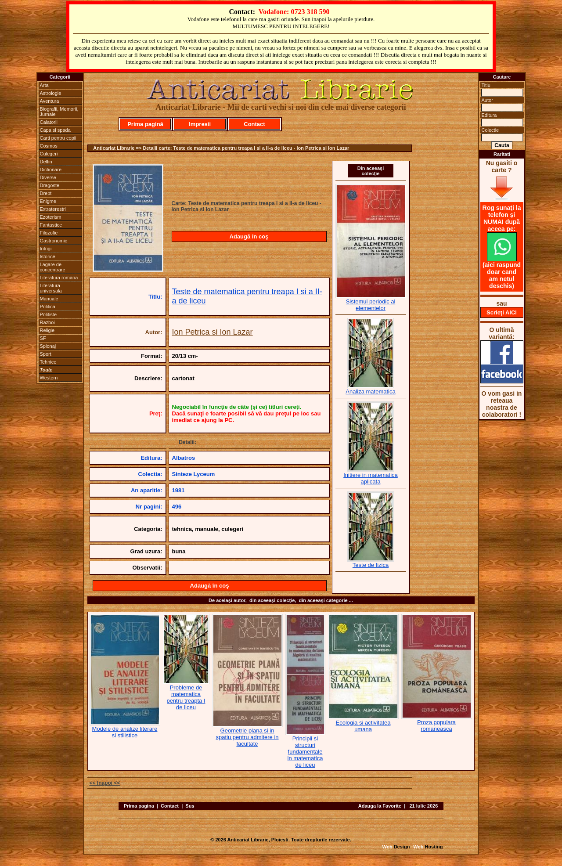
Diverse (48, 177)
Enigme (48, 201)
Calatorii (49, 122)
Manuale (49, 298)
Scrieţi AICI (501, 312)
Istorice (47, 256)
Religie (47, 330)
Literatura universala (51, 288)
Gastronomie (54, 240)
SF (43, 338)
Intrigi (46, 248)
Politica (47, 306)
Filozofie (49, 232)
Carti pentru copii (58, 138)
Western (49, 377)
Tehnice (48, 361)
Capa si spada (55, 130)
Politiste (48, 314)
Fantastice (51, 224)
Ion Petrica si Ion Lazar (212, 332)
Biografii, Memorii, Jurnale (59, 111)
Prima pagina (139, 805)
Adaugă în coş (249, 236)
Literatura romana (59, 277)
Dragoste (50, 185)
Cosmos (49, 145)
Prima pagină (145, 124)
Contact (254, 124)
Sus (189, 805)
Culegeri (49, 153)
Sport (45, 354)
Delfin (46, 161)
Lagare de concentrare (52, 267)
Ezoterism (50, 217)
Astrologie (50, 93)
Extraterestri (53, 209)
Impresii (200, 124)
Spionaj (48, 346)
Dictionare (51, 169)
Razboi (47, 322)
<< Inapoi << (105, 783)
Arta (44, 85)
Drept (46, 193)
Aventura (49, 101)
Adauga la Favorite (379, 805)
